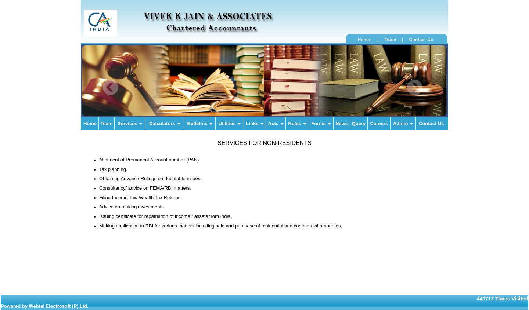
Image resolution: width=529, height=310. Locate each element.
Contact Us (431, 123)
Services (130, 123)
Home (90, 123)
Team (107, 123)
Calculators (164, 123)
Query (359, 123)
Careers (379, 123)
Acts (276, 123)
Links (255, 123)
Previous (111, 87)
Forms (321, 123)
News (341, 123)
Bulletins (200, 123)
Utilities (230, 123)
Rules (297, 123)
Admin (403, 123)
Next (414, 87)
